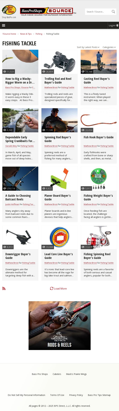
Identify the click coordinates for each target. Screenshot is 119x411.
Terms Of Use (57, 395)
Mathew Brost (51, 87)
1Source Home (9, 33)
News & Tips (26, 33)
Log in (112, 25)
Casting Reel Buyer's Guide (97, 80)
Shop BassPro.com (9, 17)
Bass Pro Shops (40, 374)
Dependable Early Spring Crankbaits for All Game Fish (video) (18, 141)
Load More (60, 288)
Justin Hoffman (12, 204)
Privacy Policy (76, 395)
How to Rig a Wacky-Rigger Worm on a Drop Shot (20, 82)
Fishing (39, 33)
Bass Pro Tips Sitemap (99, 395)
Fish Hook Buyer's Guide (99, 137)
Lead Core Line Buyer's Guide (59, 256)
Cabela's (57, 374)
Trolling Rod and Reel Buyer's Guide (58, 80)
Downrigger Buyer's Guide (17, 256)
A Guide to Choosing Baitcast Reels (18, 197)
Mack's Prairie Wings (76, 374)
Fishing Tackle (67, 87)
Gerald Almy (11, 146)
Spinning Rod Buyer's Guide (58, 139)
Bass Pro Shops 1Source (17, 87)
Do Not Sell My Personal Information (26, 395)
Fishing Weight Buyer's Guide (98, 197)
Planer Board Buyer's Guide (58, 197)
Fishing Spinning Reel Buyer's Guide (97, 256)
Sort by (80, 47)
